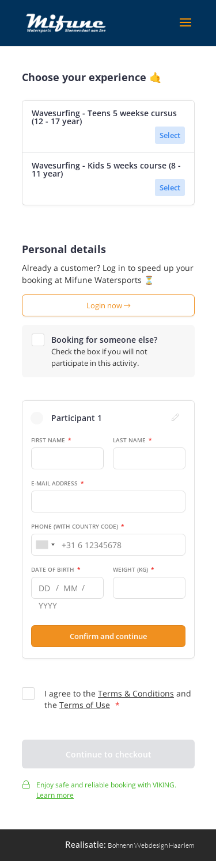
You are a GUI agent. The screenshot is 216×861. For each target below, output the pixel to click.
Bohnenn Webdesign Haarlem (151, 845)
